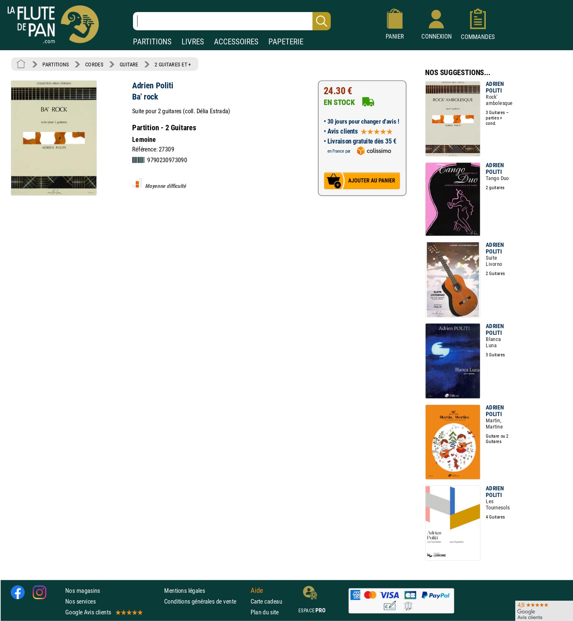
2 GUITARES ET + (173, 64)
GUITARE (129, 64)
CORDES (94, 64)
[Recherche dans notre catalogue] (232, 21)
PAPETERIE (285, 41)
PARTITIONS (152, 41)
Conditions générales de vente (205, 601)
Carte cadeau (266, 601)
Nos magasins (82, 590)
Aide (257, 590)
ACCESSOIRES (236, 41)
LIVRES (193, 41)
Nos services (80, 601)
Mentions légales (184, 590)
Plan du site (265, 612)
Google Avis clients (103, 612)
